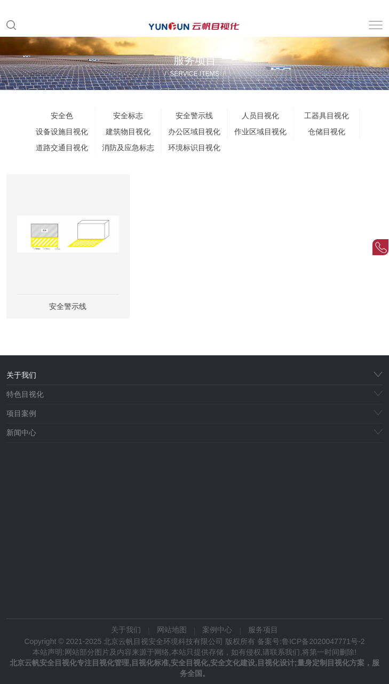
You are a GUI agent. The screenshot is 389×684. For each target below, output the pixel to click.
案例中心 (217, 629)
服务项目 (263, 629)
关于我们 (126, 629)
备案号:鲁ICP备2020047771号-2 (311, 641)
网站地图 (172, 629)
